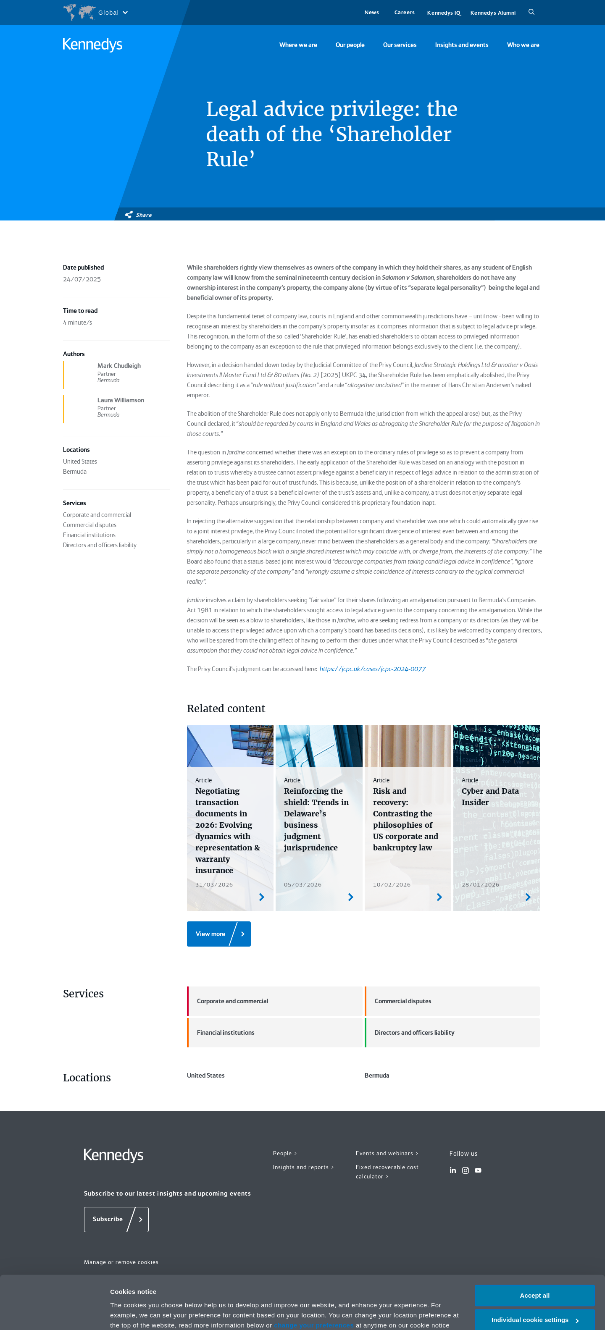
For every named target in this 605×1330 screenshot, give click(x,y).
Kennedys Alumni (493, 13)
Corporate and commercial (227, 1001)
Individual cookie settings (535, 1275)
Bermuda (377, 1075)
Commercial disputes (398, 1001)
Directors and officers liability (410, 1032)
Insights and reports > (304, 1167)
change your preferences (314, 1280)
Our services (400, 45)
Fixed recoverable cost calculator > (387, 1172)
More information (136, 1313)
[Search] (531, 12)
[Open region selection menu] (95, 12)
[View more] (219, 934)
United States (206, 1075)
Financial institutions (221, 1032)
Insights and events (462, 45)
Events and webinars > (387, 1153)
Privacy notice (218, 1290)
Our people (350, 45)
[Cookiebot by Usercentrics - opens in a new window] (54, 1313)
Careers (405, 12)
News (372, 12)
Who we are (523, 45)
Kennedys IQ (443, 13)
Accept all (535, 1250)
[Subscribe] (116, 1219)
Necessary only (535, 1299)
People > (285, 1153)
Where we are (298, 45)
